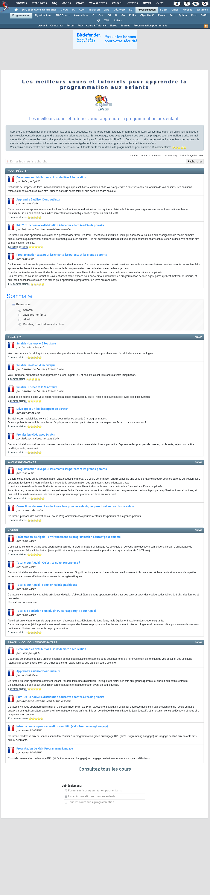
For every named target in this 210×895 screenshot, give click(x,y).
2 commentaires (17, 426)
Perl (172, 15)
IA (73, 9)
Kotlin (132, 15)
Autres (118, 20)
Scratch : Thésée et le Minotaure (36, 387)
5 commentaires (17, 554)
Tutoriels (39, 3)
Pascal (161, 15)
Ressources (23, 304)
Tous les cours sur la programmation (91, 802)
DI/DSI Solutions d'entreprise (39, 9)
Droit (146, 3)
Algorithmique (43, 15)
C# (109, 15)
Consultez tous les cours (104, 769)
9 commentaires (17, 357)
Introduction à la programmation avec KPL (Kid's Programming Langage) (62, 726)
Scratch (28, 310)
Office (174, 9)
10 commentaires (161, 147)
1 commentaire (16, 379)
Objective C (147, 15)
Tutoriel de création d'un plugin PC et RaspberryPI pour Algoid (56, 611)
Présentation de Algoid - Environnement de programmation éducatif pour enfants (68, 537)
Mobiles (187, 9)
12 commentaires (18, 246)
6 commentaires (17, 520)
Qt (98, 20)
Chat (79, 3)
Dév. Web (119, 9)
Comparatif (56, 25)
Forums (21, 3)
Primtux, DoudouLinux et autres (43, 324)
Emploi (116, 3)
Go (123, 15)
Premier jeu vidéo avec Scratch (35, 435)
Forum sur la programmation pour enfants (95, 790)
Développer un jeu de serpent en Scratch (42, 409)
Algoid (27, 319)
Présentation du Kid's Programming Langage (44, 749)
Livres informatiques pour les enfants (91, 796)
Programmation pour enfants (150, 25)
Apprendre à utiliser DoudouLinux (38, 200)
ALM (81, 9)
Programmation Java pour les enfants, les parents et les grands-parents (61, 255)
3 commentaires (17, 217)
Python (183, 15)
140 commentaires (19, 284)
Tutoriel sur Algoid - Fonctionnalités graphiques (46, 585)
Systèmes (202, 9)
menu (198, 337)
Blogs (66, 3)
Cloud (64, 9)
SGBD (163, 9)
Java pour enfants (34, 315)
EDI (131, 9)
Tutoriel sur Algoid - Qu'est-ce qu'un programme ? (48, 563)
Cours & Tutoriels (96, 25)
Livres (113, 25)
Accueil (42, 25)
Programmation (147, 9)
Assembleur (81, 15)
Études (132, 3)
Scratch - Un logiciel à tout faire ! (36, 344)
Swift (204, 15)
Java (106, 9)
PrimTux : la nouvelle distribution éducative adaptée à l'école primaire (60, 225)
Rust (193, 15)
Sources (125, 25)
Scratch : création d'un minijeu (35, 365)
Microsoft (94, 9)
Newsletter (97, 3)
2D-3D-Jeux (63, 15)
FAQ (54, 3)
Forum (70, 25)
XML (107, 20)
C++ (100, 15)
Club (159, 3)
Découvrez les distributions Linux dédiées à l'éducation (51, 177)
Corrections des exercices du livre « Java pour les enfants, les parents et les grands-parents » (75, 506)
